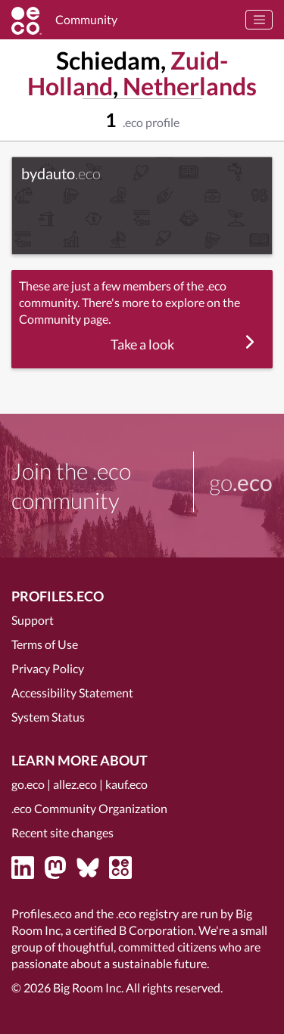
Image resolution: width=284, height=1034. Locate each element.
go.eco (28, 784)
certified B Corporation (133, 930)
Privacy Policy (47, 668)
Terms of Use (44, 644)
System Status (48, 717)
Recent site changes (62, 832)
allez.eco (75, 784)
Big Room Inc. (88, 987)
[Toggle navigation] (259, 19)
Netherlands (190, 86)
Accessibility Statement (72, 692)
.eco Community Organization (89, 808)
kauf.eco (126, 784)
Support (32, 620)
